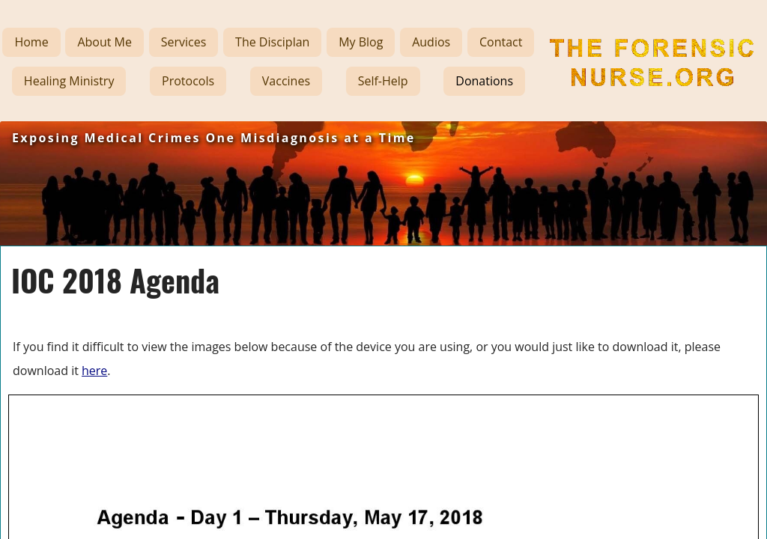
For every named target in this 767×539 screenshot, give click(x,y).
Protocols (188, 81)
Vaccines (286, 81)
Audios (431, 42)
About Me (104, 42)
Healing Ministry (69, 81)
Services (184, 42)
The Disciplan (272, 42)
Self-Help (383, 81)
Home (31, 42)
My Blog (361, 42)
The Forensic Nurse (618, 99)
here (94, 370)
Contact (500, 42)
